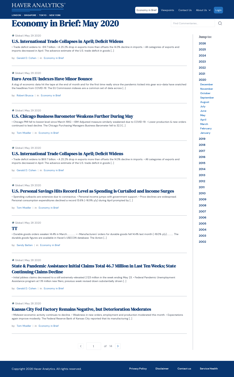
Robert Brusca (25, 95)
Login (218, 10)
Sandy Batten (25, 245)
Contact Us (185, 10)
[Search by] (220, 23)
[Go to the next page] (118, 346)
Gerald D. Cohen (26, 58)
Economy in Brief (147, 10)
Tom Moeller (24, 132)
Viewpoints (167, 10)
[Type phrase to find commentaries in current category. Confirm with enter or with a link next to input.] (193, 23)
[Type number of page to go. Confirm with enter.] (93, 346)
